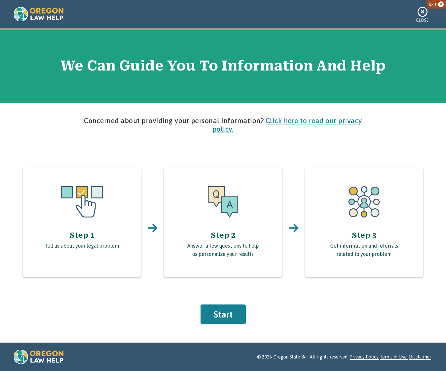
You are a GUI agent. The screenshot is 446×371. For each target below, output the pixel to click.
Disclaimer (420, 356)
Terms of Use (394, 356)
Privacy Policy (364, 356)
